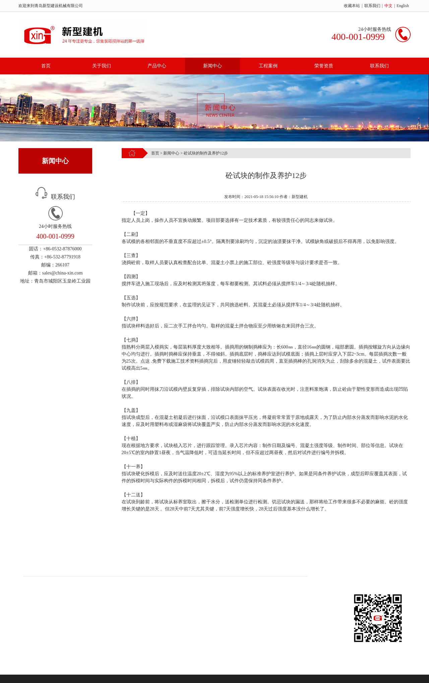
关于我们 (101, 65)
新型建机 (278, 562)
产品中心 (156, 65)
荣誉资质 (323, 65)
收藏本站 (352, 5)
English (402, 5)
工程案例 (268, 65)
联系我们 (372, 5)
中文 (388, 5)
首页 (46, 65)
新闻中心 (212, 65)
